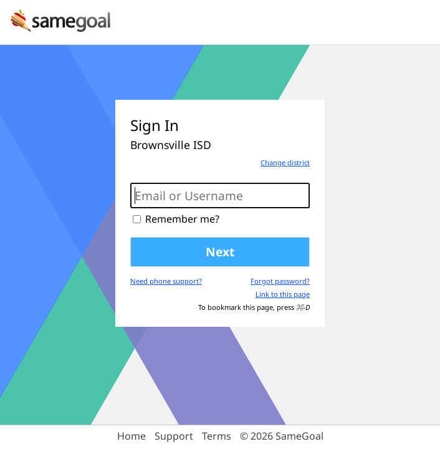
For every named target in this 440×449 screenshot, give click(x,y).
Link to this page (283, 294)
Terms (216, 436)
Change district (285, 162)
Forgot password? (280, 281)
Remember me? (182, 219)
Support (174, 436)
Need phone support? (166, 281)
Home (131, 436)
